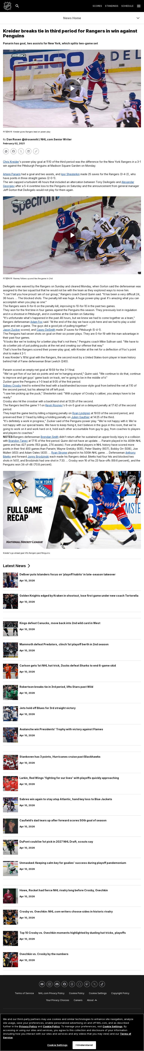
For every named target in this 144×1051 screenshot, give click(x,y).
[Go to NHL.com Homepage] (7, 6)
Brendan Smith (49, 436)
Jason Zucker (11, 329)
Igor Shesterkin (70, 174)
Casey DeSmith (46, 329)
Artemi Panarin (12, 174)
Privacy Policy (28, 1026)
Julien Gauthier (80, 417)
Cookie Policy (51, 1026)
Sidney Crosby (12, 385)
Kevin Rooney (54, 405)
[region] (72, 1032)
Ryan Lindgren (81, 413)
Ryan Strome (59, 452)
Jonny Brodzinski (38, 456)
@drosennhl (30, 139)
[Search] (17, 6)
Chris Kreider (11, 161)
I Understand (84, 1044)
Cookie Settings (112, 1026)
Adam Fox (36, 321)
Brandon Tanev (18, 440)
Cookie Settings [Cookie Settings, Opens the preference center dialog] (57, 1044)
